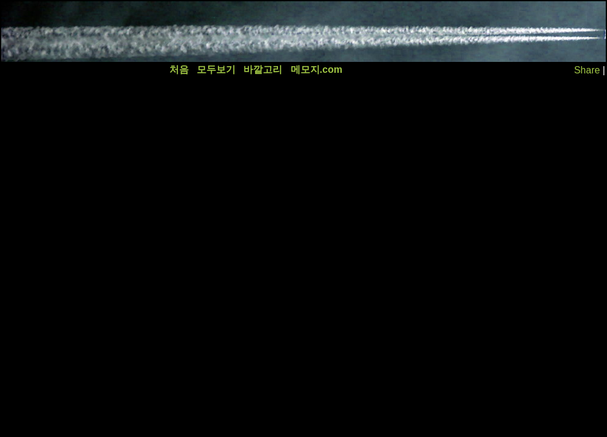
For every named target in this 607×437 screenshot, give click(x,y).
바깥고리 (262, 69)
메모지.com (316, 69)
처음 (179, 69)
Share (587, 70)
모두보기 (216, 69)
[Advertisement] (223, 31)
